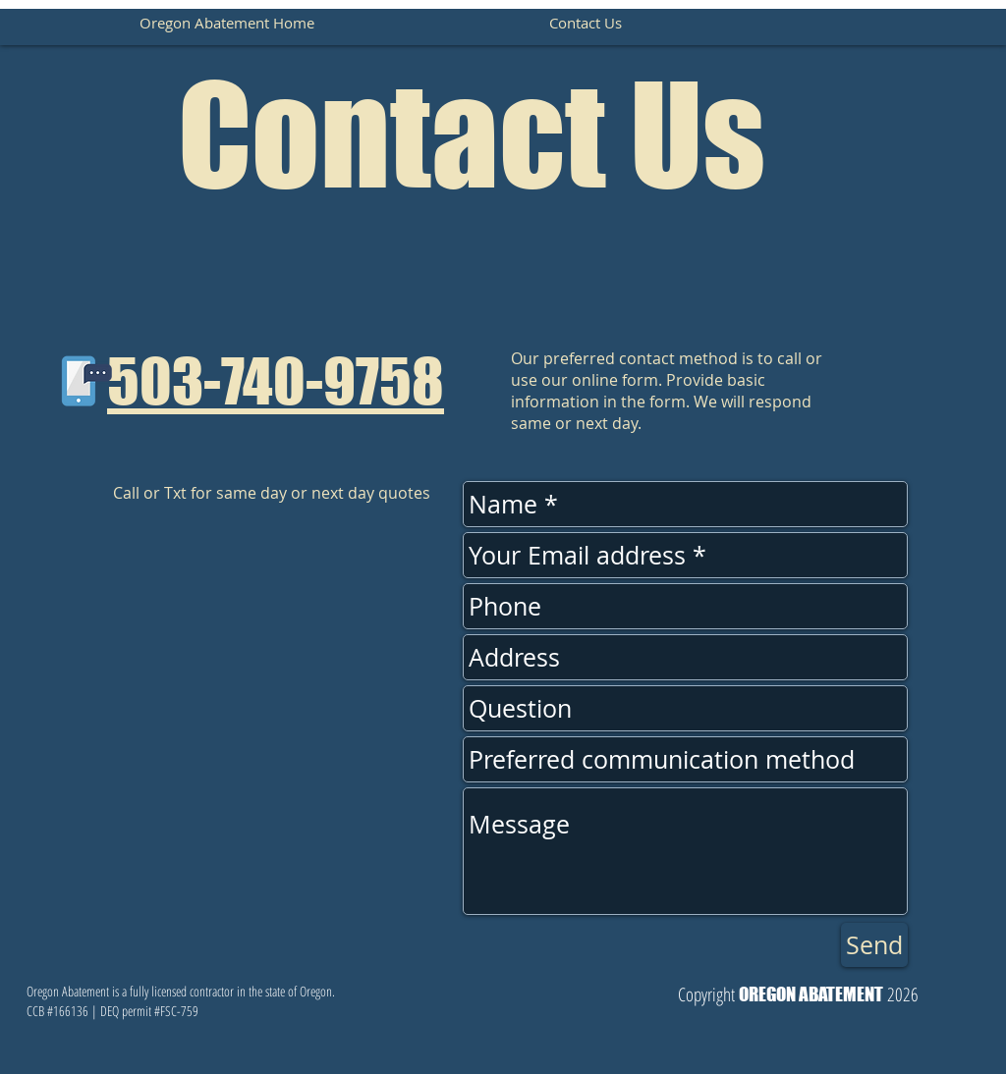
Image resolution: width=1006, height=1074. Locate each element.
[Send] (874, 945)
